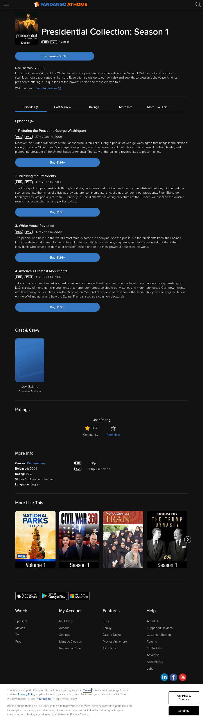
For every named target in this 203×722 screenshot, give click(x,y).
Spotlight (21, 621)
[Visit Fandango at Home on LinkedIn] (164, 678)
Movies (20, 628)
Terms (87, 690)
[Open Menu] (7, 4)
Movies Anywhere (115, 641)
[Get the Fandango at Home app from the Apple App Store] (27, 596)
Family (107, 628)
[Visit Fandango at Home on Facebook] (173, 678)
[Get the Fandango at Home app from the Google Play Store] (53, 596)
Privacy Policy (26, 694)
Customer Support (159, 635)
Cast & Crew (62, 107)
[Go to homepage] (61, 4)
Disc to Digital (112, 635)
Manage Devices (70, 641)
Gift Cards (109, 648)
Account (64, 628)
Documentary (36, 463)
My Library (66, 621)
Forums (152, 641)
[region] (101, 703)
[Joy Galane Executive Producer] (30, 366)
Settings (64, 635)
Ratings (94, 107)
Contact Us (154, 648)
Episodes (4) (31, 107)
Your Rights (44, 699)
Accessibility (155, 662)
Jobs (150, 669)
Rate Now (113, 435)
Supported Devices (159, 628)
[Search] (198, 4)
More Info (125, 107)
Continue (183, 711)
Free (18, 641)
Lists (106, 621)
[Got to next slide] (188, 540)
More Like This (157, 107)
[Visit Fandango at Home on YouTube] (183, 678)
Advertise (153, 655)
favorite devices (48, 88)
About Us (153, 621)
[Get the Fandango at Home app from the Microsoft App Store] (79, 596)
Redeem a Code (70, 648)
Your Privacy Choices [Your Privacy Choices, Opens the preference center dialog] (183, 697)
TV (17, 635)
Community (90, 435)
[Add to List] (185, 42)
